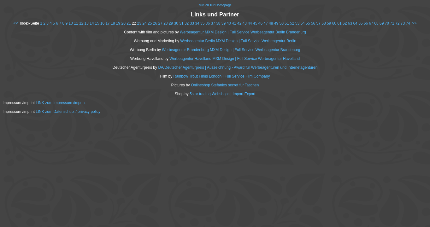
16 (102, 23)
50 (282, 23)
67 (371, 23)
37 (213, 23)
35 (202, 23)
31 (181, 23)
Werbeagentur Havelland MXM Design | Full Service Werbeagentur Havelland (234, 58)
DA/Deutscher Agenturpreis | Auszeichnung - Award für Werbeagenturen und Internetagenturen (237, 67)
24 (144, 23)
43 (245, 23)
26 (155, 23)
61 (339, 23)
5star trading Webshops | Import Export (222, 94)
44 (250, 23)
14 (92, 23)
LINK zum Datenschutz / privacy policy (68, 111)
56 (313, 23)
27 (160, 23)
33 (192, 23)
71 (392, 23)
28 (165, 23)
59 (329, 23)
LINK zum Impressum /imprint (60, 103)
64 (355, 23)
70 (387, 23)
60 (334, 23)
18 (113, 23)
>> (414, 23)
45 (255, 23)
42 (239, 23)
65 (360, 23)
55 (308, 23)
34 (197, 23)
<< (15, 23)
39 (223, 23)
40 (229, 23)
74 (408, 23)
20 (123, 23)
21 (129, 23)
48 (271, 23)
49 (276, 23)
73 (403, 23)
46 (260, 23)
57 (318, 23)
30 (176, 23)
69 (382, 23)
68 (376, 23)
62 (345, 23)
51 (287, 23)
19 (118, 23)
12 (81, 23)
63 (350, 23)
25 (150, 23)
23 (139, 23)
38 (218, 23)
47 (265, 23)
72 (397, 23)
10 (71, 23)
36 (208, 23)
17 (107, 23)
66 (366, 23)
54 (302, 23)
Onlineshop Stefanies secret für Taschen (225, 85)
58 (323, 23)
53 (297, 23)
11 (76, 23)
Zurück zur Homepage (215, 5)
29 (171, 23)
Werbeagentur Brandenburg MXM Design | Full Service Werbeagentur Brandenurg (231, 50)
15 (97, 23)
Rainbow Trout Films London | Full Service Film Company (222, 76)
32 (187, 23)
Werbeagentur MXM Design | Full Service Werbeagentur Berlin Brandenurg (243, 32)
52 (292, 23)
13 (87, 23)
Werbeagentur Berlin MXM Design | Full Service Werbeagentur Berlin (238, 41)
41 (234, 23)
